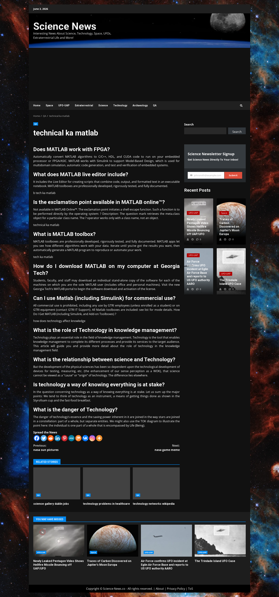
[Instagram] (92, 438)
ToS (190, 589)
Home (36, 105)
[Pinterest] (64, 438)
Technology (120, 105)
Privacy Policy (176, 589)
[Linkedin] (57, 438)
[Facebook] (37, 438)
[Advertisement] (139, 74)
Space (49, 105)
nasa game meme (143, 447)
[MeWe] (71, 438)
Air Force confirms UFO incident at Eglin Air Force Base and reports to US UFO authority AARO (166, 541)
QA (154, 105)
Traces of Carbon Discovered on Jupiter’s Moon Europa (112, 541)
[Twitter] (44, 438)
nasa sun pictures (70, 447)
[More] (99, 438)
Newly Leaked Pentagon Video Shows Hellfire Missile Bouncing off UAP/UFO (58, 541)
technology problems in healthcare (106, 483)
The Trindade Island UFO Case (220, 541)
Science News (64, 26)
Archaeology (140, 105)
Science (103, 105)
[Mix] (78, 438)
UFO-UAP (64, 105)
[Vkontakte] (85, 438)
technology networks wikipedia (156, 483)
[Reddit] (51, 438)
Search (189, 124)
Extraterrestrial (84, 105)
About (160, 589)
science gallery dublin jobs (56, 483)
